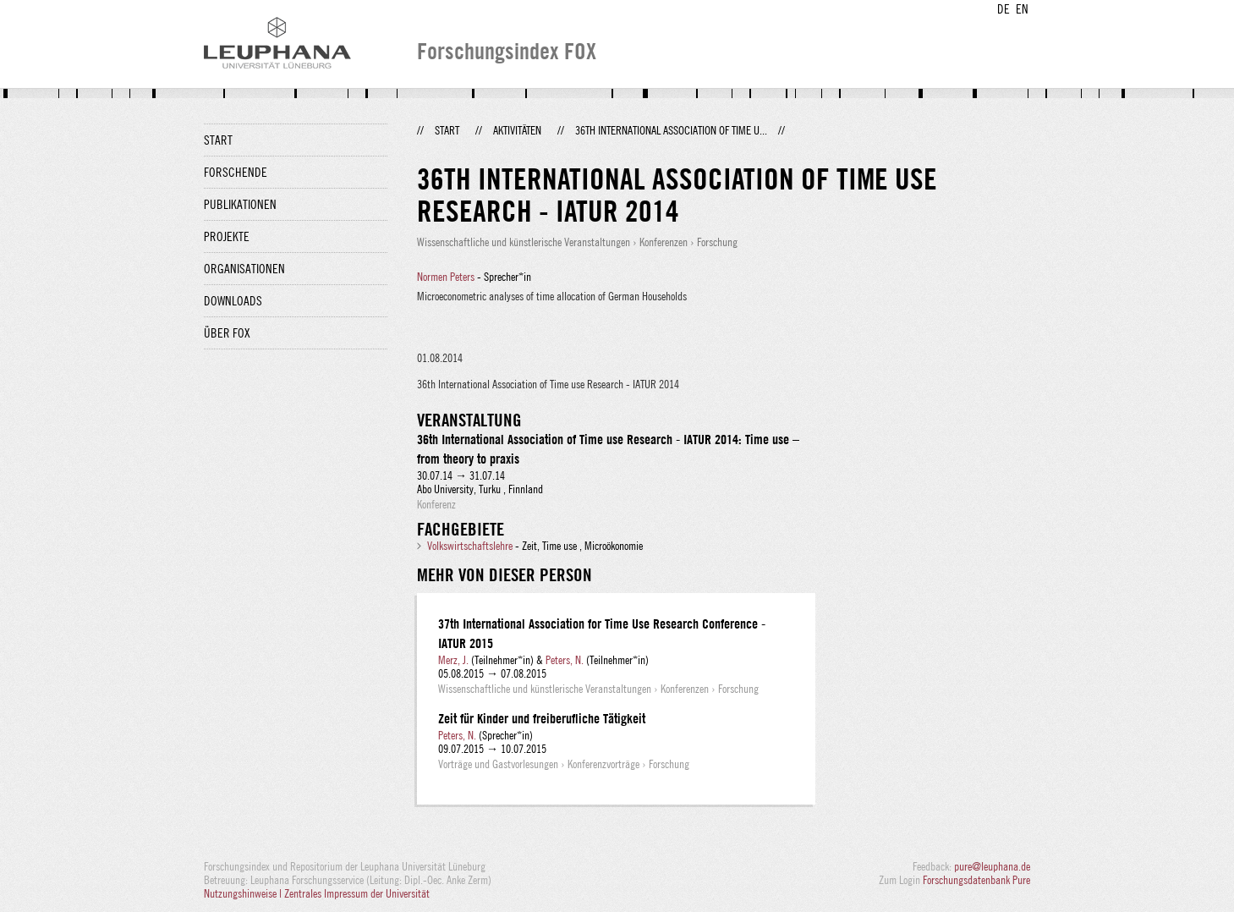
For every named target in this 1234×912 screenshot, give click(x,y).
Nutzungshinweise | (244, 893)
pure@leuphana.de (992, 866)
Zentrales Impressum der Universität (357, 893)
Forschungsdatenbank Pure (976, 880)
